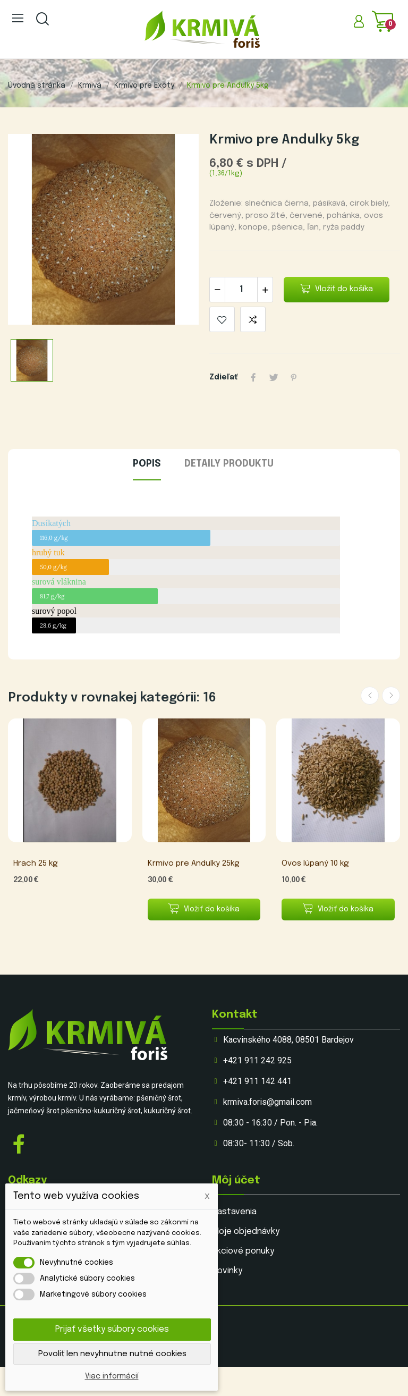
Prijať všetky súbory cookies (112, 1329)
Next (391, 696)
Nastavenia (234, 1211)
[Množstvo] (241, 289)
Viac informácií (112, 1376)
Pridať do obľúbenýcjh (222, 319)
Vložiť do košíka (336, 289)
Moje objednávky (245, 1231)
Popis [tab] (147, 464)
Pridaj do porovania (253, 319)
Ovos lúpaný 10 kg (315, 863)
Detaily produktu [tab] (229, 464)
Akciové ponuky (243, 1251)
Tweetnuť (274, 377)
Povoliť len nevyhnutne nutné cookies (112, 1354)
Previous (370, 696)
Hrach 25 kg (35, 863)
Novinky (227, 1270)
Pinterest (294, 377)
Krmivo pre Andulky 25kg (194, 863)
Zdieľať (253, 377)
